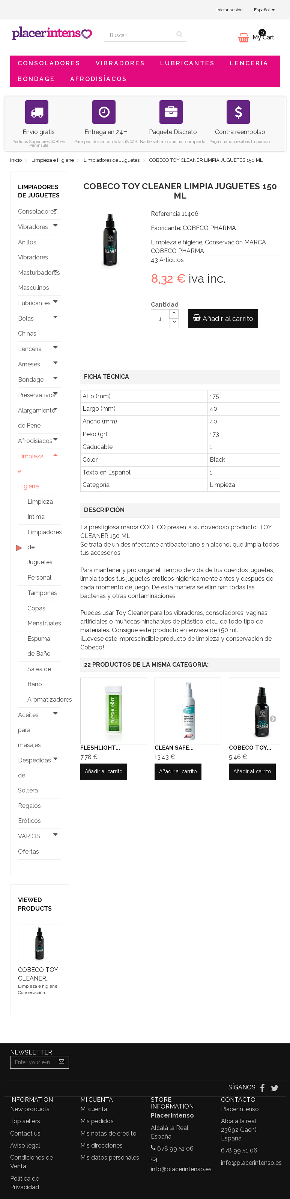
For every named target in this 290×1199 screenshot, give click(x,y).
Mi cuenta (93, 1109)
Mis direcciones (101, 1145)
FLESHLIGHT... (100, 747)
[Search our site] (138, 35)
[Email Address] (32, 1062)
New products (30, 1109)
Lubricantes (187, 63)
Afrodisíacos (98, 79)
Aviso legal (25, 1145)
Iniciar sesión (229, 9)
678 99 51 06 (175, 1148)
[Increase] (174, 314)
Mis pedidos (97, 1121)
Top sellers (25, 1121)
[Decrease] (174, 323)
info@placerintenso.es (181, 1169)
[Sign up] (61, 1062)
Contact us (25, 1133)
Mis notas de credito (108, 1133)
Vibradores (120, 63)
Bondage (36, 79)
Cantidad (165, 304)
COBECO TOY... (250, 747)
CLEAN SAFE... (174, 747)
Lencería (249, 63)
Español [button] (264, 9)
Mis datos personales (109, 1157)
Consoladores (49, 63)
